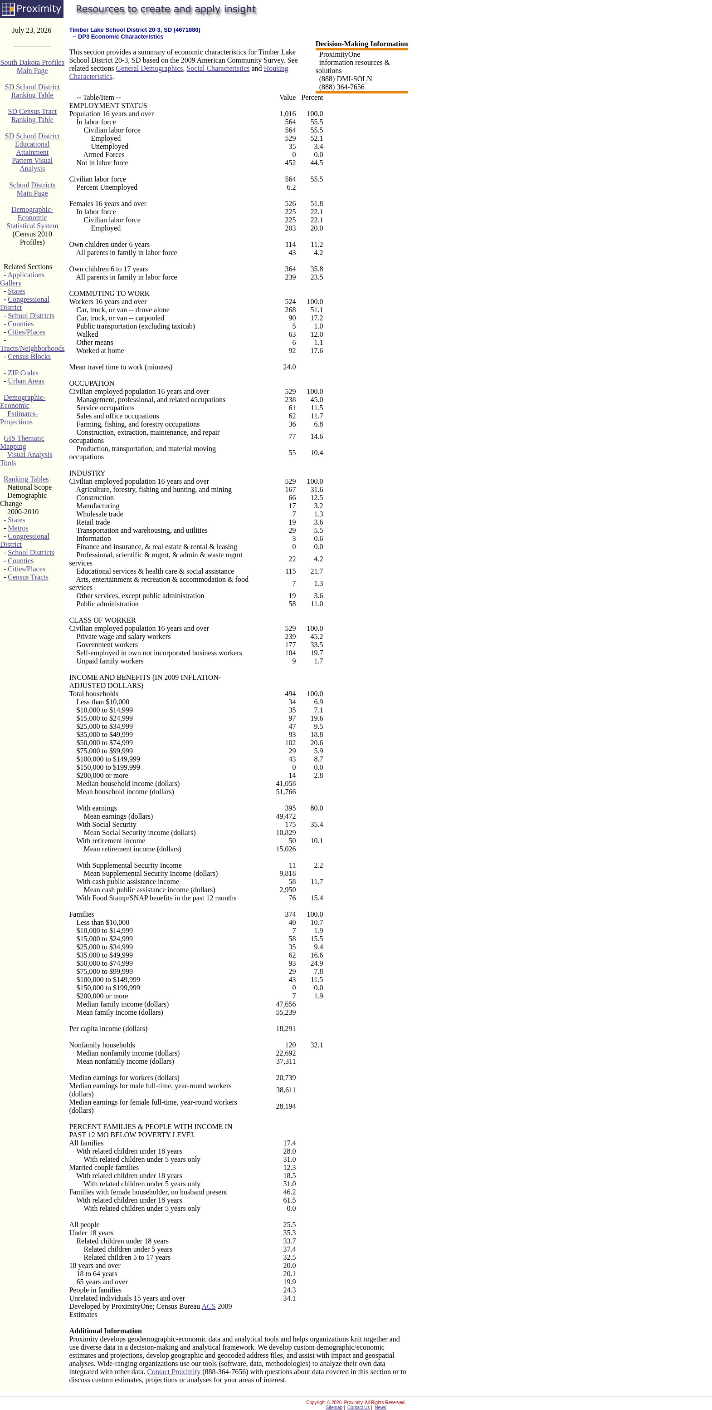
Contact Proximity (173, 1372)
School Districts (31, 315)
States (16, 291)
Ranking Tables (26, 479)
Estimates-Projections (19, 418)
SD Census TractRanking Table (32, 115)
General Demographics (149, 68)
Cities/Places (26, 332)
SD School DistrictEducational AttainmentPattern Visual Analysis (32, 152)
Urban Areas (26, 381)
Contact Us (358, 1407)
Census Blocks (29, 356)
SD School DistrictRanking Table (32, 91)
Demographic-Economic (22, 401)
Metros (18, 528)
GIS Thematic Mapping (22, 442)
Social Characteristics (217, 68)
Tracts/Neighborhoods (32, 348)
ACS (208, 1306)
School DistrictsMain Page (32, 189)
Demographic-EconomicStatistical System (32, 218)
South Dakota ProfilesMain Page (32, 66)
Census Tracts (28, 577)
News (380, 1407)
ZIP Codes (23, 373)
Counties (21, 324)
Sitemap (334, 1407)
